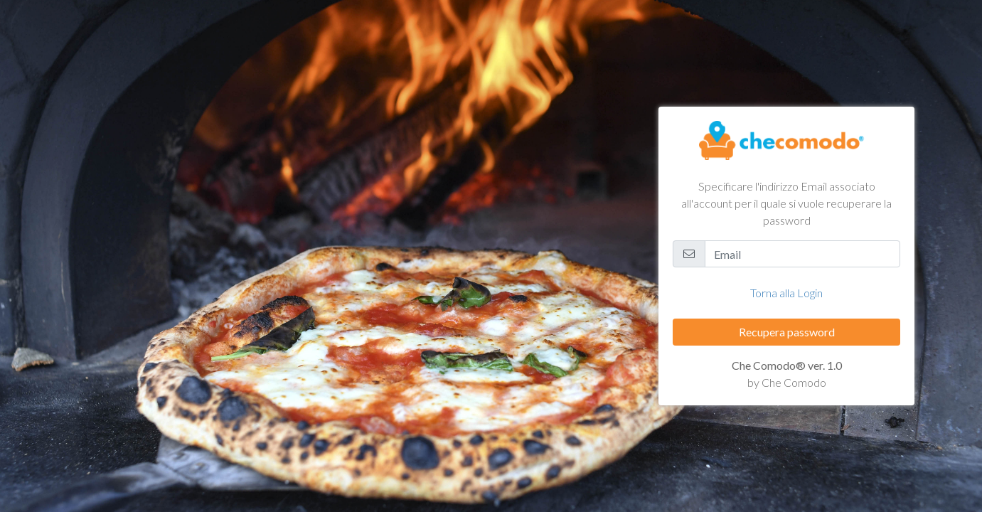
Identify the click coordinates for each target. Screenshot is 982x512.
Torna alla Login (786, 292)
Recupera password (787, 331)
